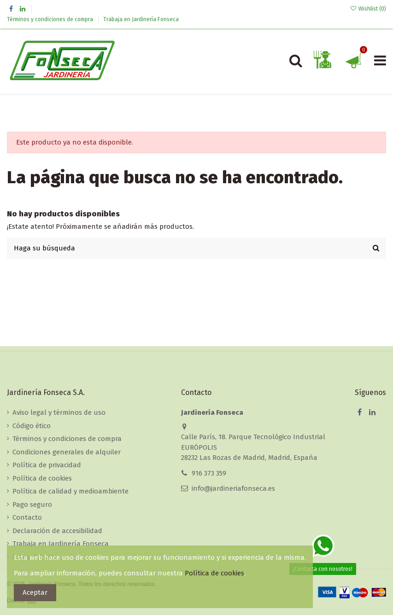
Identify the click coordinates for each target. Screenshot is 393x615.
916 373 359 (209, 473)
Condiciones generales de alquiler (66, 452)
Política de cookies (42, 478)
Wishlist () (368, 9)
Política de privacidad (46, 465)
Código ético (31, 426)
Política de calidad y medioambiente (70, 491)
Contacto (27, 517)
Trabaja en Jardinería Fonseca (141, 19)
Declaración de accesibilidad (57, 531)
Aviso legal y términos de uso (59, 412)
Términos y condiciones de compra (50, 19)
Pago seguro (32, 504)
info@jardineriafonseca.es (233, 488)
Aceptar (35, 592)
